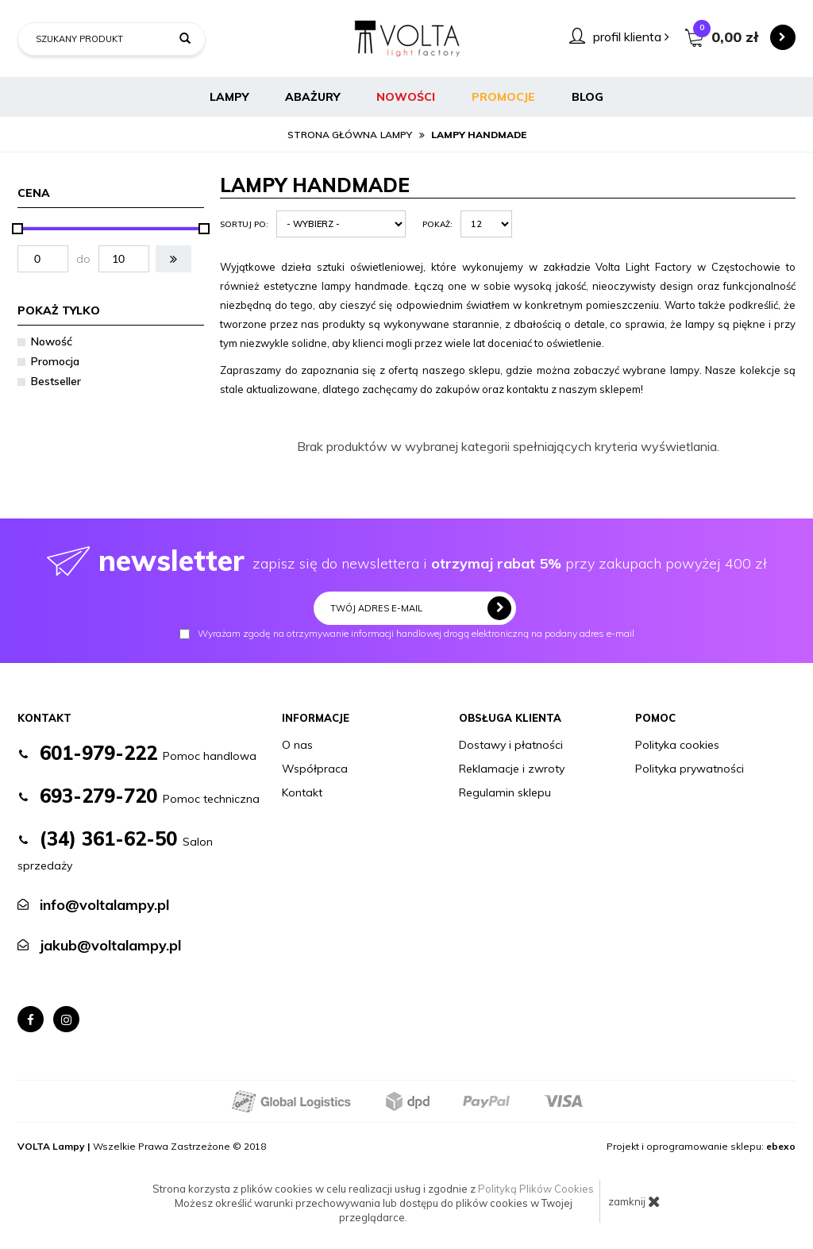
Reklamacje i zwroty (511, 768)
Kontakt (302, 792)
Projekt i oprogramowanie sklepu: (701, 1146)
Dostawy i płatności (511, 744)
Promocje (503, 97)
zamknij (634, 1201)
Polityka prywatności (689, 768)
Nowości (405, 97)
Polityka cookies (677, 744)
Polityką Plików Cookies (536, 1188)
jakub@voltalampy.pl (110, 945)
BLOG (587, 97)
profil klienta (631, 36)
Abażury (312, 97)
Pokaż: (437, 224)
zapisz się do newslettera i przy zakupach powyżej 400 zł (407, 560)
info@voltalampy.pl (104, 905)
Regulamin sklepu (505, 792)
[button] (173, 258)
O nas (297, 744)
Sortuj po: (244, 224)
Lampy (229, 97)
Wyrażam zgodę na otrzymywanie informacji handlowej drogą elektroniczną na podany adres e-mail (406, 634)
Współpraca (315, 768)
